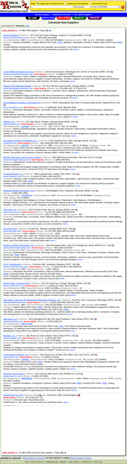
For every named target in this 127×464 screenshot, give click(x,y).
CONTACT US (86, 462)
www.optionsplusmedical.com (17, 88)
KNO (5, 274)
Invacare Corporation (13, 374)
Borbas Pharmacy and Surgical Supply (22, 157)
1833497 (25, 145)
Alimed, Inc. (9, 122)
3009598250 (26, 378)
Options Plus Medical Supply (17, 86)
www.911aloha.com (12, 107)
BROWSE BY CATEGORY (10, 458)
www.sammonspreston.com (16, 248)
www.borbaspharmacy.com (16, 160)
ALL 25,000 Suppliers (83, 15)
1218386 (25, 126)
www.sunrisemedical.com (15, 37)
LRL (61, 326)
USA (27, 26)
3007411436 (26, 324)
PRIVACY (63, 462)
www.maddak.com (12, 338)
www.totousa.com (12, 212)
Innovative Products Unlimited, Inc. (20, 141)
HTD (104, 383)
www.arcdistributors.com (15, 267)
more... (77, 49)
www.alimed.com (11, 124)
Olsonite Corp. (10, 229)
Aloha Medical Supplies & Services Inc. (22, 103)
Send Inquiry (40, 74)
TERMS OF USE (52, 462)
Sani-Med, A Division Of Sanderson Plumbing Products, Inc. (32, 300)
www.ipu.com (9, 143)
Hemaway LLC (10, 319)
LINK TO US (98, 462)
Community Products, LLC (16, 355)
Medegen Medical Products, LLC (19, 190)
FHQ (30, 181)
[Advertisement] (62, 61)
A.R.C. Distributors (12, 264)
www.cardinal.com (12, 176)
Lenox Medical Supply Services (18, 72)
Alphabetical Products (62, 15)
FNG (119, 42)
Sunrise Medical (11, 35)
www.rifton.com (11, 357)
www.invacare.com (12, 376)
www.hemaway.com (12, 321)
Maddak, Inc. (9, 336)
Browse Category (42, 15)
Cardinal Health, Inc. (13, 174)
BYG (59, 42)
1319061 (25, 359)
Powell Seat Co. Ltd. (13, 395)
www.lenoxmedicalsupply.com (18, 74)
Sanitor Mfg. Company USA (16, 283)
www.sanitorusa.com (13, 286)
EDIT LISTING (74, 462)
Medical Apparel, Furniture (34, 458)
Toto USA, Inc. (10, 210)
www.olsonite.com (12, 231)
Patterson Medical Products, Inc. (19, 245)
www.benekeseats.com (14, 302)
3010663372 (26, 195)
